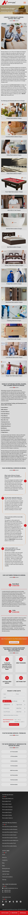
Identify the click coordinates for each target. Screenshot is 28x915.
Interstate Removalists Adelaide (9, 826)
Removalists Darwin (7, 812)
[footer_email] (14, 697)
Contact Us (4, 860)
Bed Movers (4, 428)
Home (3, 854)
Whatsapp (23, 912)
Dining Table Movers (6, 424)
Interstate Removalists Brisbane (9, 829)
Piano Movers (4, 415)
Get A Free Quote (14, 642)
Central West (12, 11)
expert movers (4, 456)
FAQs (3, 865)
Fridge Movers (4, 432)
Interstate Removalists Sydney (9, 846)
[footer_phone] (20, 694)
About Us (4, 857)
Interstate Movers (5, 413)
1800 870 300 (6, 892)
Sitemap (4, 879)
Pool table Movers (5, 417)
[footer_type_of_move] (20, 704)
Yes (15, 719)
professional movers (15, 84)
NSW (9, 11)
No (18, 719)
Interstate (17, 721)
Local (22, 721)
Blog (3, 863)
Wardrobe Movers (5, 430)
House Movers (4, 407)
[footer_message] (14, 716)
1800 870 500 (12, 539)
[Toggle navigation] (25, 2)
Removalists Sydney (7, 815)
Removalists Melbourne (7, 798)
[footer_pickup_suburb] (8, 708)
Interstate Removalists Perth (9, 843)
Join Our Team (5, 874)
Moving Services (6, 868)
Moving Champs (4, 11)
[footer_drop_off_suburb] (8, 712)
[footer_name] (8, 694)
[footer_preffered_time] (8, 704)
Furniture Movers (5, 411)
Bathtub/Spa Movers (6, 426)
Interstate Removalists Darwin (9, 835)
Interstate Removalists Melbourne (10, 840)
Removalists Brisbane (7, 809)
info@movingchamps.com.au (10, 888)
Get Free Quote (4, 912)
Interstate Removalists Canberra (10, 832)
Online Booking (5, 871)
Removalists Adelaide (7, 807)
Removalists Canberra (7, 818)
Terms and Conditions (7, 876)
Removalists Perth (6, 801)
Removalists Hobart (6, 804)
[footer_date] (18, 701)
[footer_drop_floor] (20, 712)
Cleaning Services (5, 422)
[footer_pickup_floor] (20, 708)
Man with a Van (4, 419)
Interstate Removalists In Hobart (9, 837)
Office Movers (4, 409)
